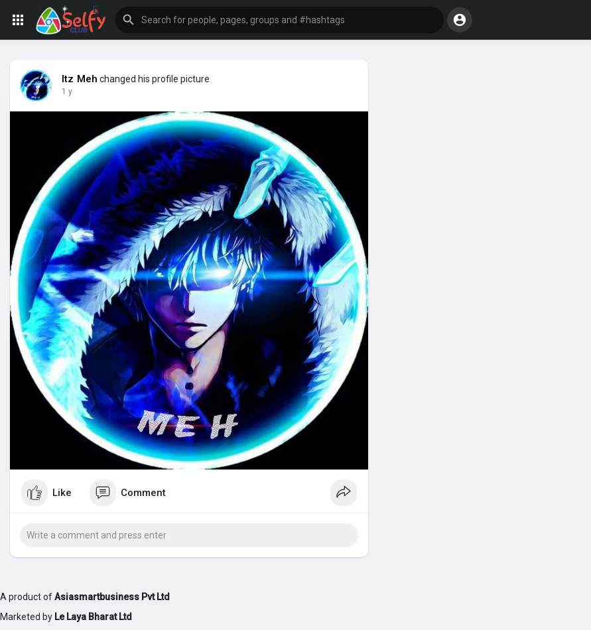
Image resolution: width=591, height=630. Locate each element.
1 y (67, 91)
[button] (279, 20)
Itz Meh (80, 79)
